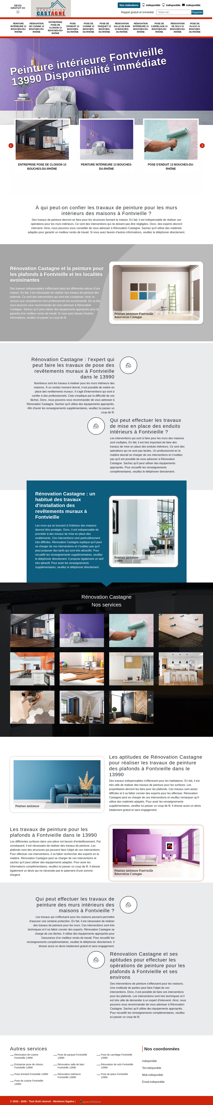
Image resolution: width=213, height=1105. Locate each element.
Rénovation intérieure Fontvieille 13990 (69, 1076)
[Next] (202, 145)
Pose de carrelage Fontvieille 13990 (116, 1056)
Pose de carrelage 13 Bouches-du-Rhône (159, 27)
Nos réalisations (129, 5)
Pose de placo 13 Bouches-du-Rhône (194, 27)
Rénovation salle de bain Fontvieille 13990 (71, 1066)
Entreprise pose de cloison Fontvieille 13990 (28, 1066)
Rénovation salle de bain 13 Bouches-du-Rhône (122, 27)
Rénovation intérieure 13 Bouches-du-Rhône (140, 27)
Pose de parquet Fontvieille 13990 (72, 1056)
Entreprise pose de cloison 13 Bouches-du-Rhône (55, 28)
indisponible (151, 5)
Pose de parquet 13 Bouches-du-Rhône (104, 27)
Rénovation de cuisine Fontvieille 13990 (26, 1056)
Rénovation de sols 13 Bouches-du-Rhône (177, 27)
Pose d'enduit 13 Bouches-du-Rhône (72, 27)
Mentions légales (64, 1101)
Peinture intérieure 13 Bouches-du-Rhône (18, 27)
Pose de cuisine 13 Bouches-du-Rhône (88, 27)
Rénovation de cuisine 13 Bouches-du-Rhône (36, 27)
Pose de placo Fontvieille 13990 (114, 1076)
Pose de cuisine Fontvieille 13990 (28, 1082)
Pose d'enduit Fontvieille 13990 (31, 1074)
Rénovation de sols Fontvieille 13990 (117, 1066)
